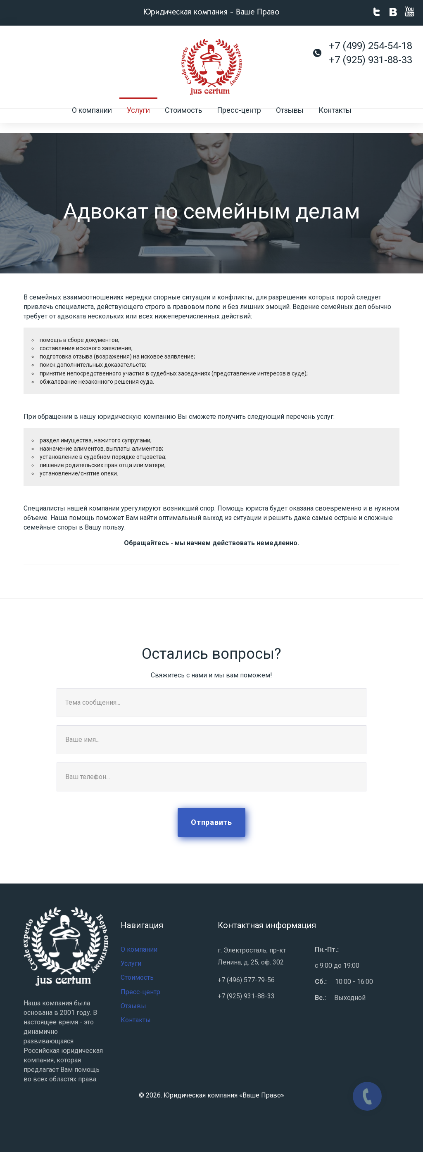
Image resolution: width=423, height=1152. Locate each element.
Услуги (138, 120)
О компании (92, 120)
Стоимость (183, 120)
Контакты (335, 120)
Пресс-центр (239, 120)
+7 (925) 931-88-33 (370, 60)
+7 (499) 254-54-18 (370, 46)
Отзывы (290, 120)
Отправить (211, 822)
